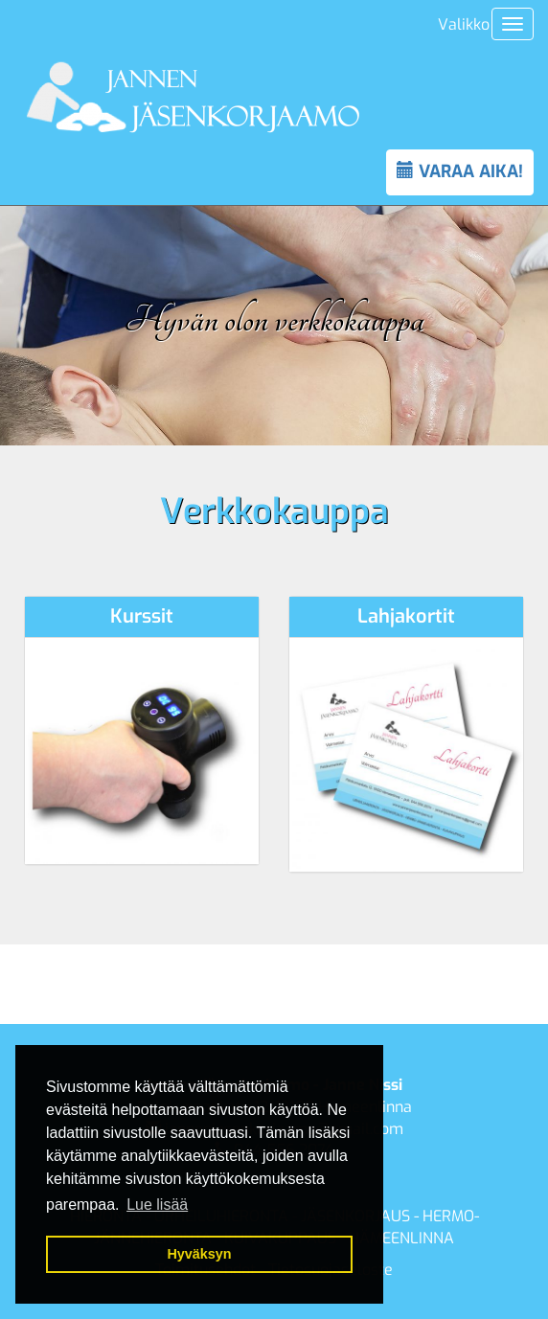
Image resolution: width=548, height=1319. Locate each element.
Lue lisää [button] (157, 1204)
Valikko (464, 24)
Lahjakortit (406, 616)
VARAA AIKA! (460, 171)
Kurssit (141, 616)
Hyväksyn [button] (199, 1254)
